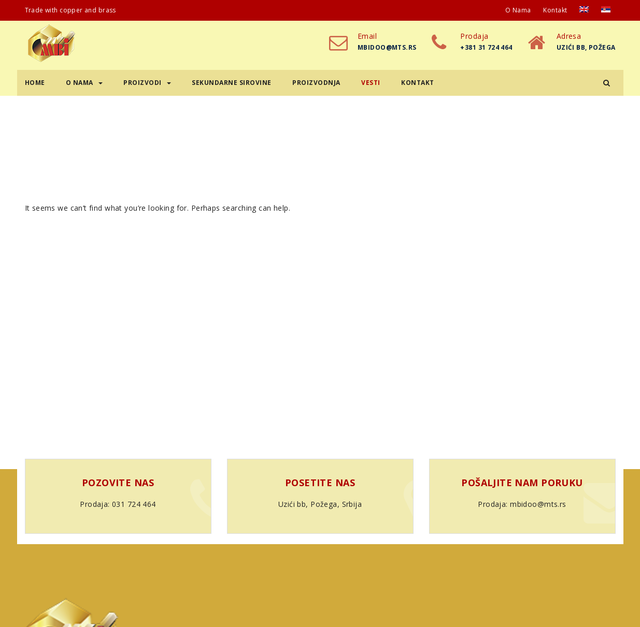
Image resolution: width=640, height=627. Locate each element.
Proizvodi (147, 82)
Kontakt (555, 10)
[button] (606, 83)
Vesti (370, 82)
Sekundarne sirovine (232, 82)
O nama (518, 10)
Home (35, 82)
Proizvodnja (316, 82)
